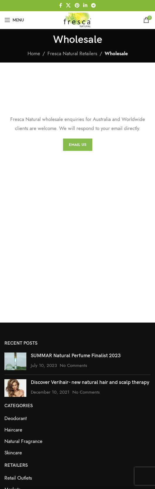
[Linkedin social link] (85, 5)
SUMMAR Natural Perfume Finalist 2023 (76, 356)
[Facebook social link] (60, 5)
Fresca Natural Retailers (72, 53)
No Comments (73, 365)
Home (34, 53)
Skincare (13, 452)
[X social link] (68, 5)
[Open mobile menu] (14, 20)
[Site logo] (77, 19)
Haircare (13, 429)
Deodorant (15, 418)
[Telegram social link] (93, 5)
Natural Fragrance (23, 441)
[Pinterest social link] (77, 5)
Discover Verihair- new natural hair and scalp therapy (90, 382)
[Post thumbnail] (15, 361)
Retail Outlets (18, 477)
